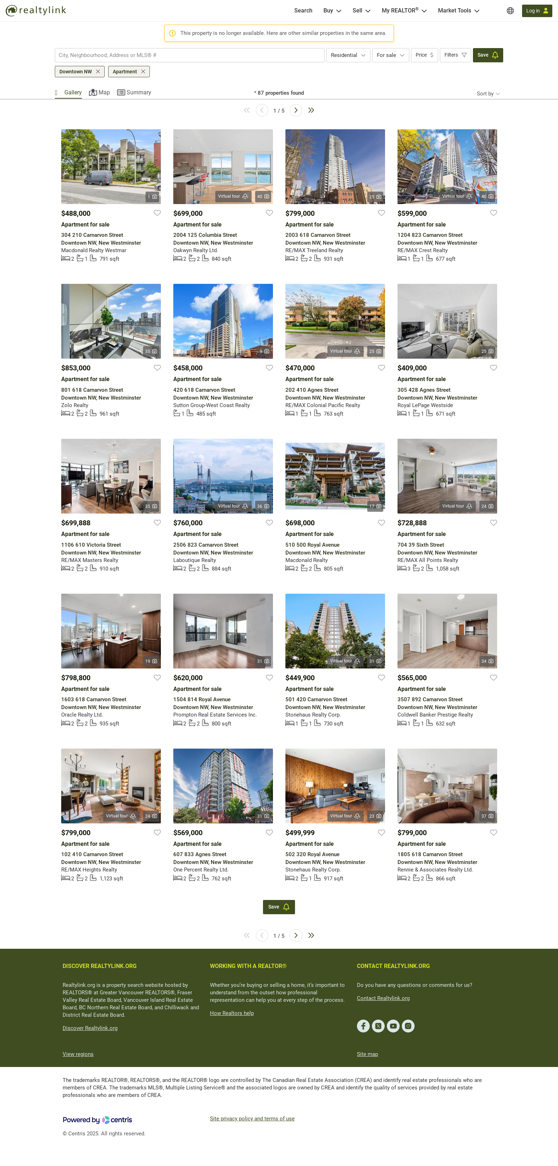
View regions (78, 1054)
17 (375, 506)
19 (151, 661)
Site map (367, 1054)
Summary (139, 92)
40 (263, 196)
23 (375, 816)
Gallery (73, 92)
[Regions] (510, 10)
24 (487, 506)
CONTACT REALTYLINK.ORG (393, 966)
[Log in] (537, 11)
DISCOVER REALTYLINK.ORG (100, 966)
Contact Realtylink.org (383, 998)
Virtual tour (233, 196)
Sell (357, 10)
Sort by (485, 93)
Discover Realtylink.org (90, 1028)
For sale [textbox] (386, 55)
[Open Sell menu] (368, 11)
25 (375, 196)
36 (263, 506)
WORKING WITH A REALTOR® (248, 966)
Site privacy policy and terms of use (252, 1118)
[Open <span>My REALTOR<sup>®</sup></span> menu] (424, 11)
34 (487, 661)
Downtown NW (75, 71)
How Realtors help (232, 1013)
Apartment (125, 71)
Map (104, 92)
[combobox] (190, 55)
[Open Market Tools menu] (477, 11)
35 (151, 351)
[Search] (303, 11)
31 (263, 661)
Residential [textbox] (344, 55)
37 (487, 816)
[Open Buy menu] (339, 11)
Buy (328, 10)
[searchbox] (185, 55)
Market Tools (454, 10)
